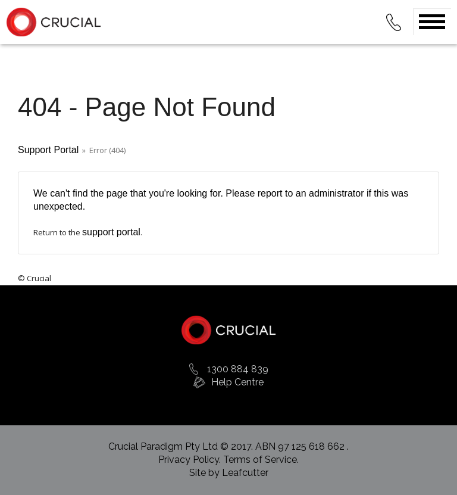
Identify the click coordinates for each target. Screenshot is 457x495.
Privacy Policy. (190, 459)
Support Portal (48, 150)
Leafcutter (245, 472)
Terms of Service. (261, 459)
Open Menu (432, 21)
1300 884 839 (237, 369)
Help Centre (237, 382)
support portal (111, 232)
